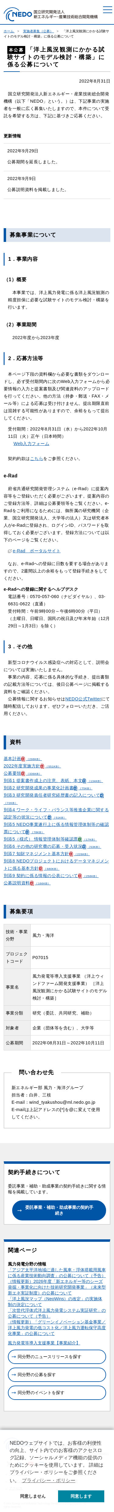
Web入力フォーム (31, 443)
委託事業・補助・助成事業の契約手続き (59, 1210)
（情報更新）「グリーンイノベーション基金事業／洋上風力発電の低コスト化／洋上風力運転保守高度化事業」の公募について (57, 1327)
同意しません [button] (33, 1496)
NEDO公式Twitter (83, 698)
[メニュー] (107, 9)
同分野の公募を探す (37, 1374)
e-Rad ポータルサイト (34, 550)
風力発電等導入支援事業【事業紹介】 (44, 1342)
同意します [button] (81, 1496)
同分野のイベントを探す (41, 1392)
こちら (36, 458)
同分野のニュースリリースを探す (49, 1356)
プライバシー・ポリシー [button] (48, 1480)
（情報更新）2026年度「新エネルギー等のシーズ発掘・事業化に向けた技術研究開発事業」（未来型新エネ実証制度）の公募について (57, 1287)
